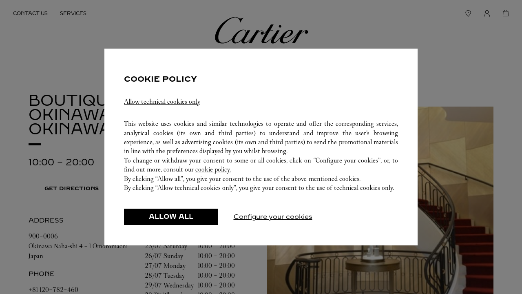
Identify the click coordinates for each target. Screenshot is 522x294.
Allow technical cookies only (162, 101)
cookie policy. (213, 169)
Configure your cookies (273, 216)
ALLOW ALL (171, 216)
